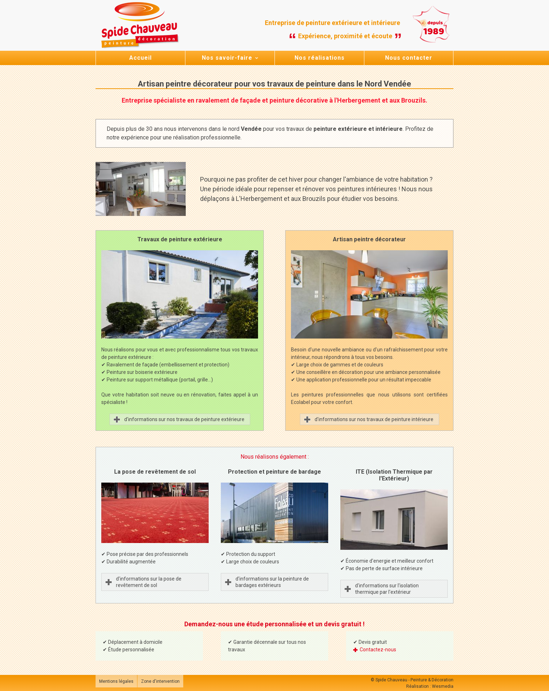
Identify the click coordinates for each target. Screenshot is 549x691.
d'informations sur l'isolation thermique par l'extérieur (387, 589)
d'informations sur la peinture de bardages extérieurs (272, 582)
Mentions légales (116, 681)
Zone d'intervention (160, 681)
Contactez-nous (378, 649)
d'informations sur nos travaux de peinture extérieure (184, 419)
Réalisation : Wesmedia (429, 686)
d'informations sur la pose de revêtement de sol (148, 582)
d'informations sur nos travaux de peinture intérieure (374, 419)
